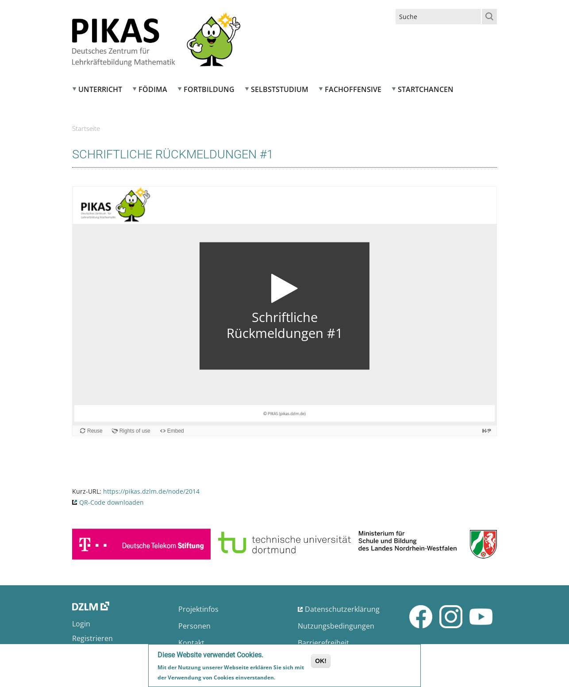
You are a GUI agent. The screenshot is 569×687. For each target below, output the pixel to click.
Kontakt (191, 643)
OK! (321, 660)
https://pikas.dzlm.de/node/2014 (151, 491)
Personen (194, 626)
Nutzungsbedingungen (336, 626)
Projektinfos (198, 609)
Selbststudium (279, 89)
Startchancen (426, 89)
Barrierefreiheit (323, 643)
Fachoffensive (353, 89)
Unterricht (100, 89)
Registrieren (92, 638)
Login (81, 624)
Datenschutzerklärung (342, 609)
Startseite (86, 128)
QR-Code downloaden (111, 502)
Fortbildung (209, 89)
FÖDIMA (152, 89)
